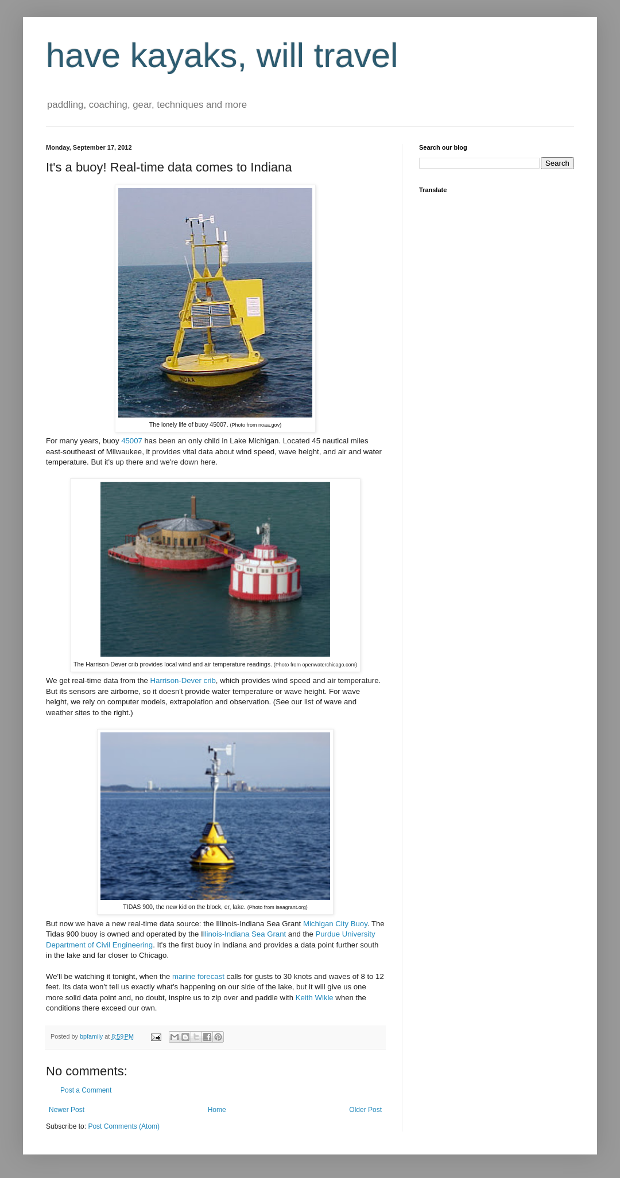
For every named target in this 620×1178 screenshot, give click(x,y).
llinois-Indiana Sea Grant (244, 934)
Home (217, 1110)
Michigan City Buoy (335, 923)
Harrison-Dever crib (183, 680)
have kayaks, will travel (222, 55)
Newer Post (66, 1110)
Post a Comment (85, 1090)
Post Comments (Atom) (124, 1126)
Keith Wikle (316, 997)
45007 (131, 440)
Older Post (365, 1110)
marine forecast (198, 976)
